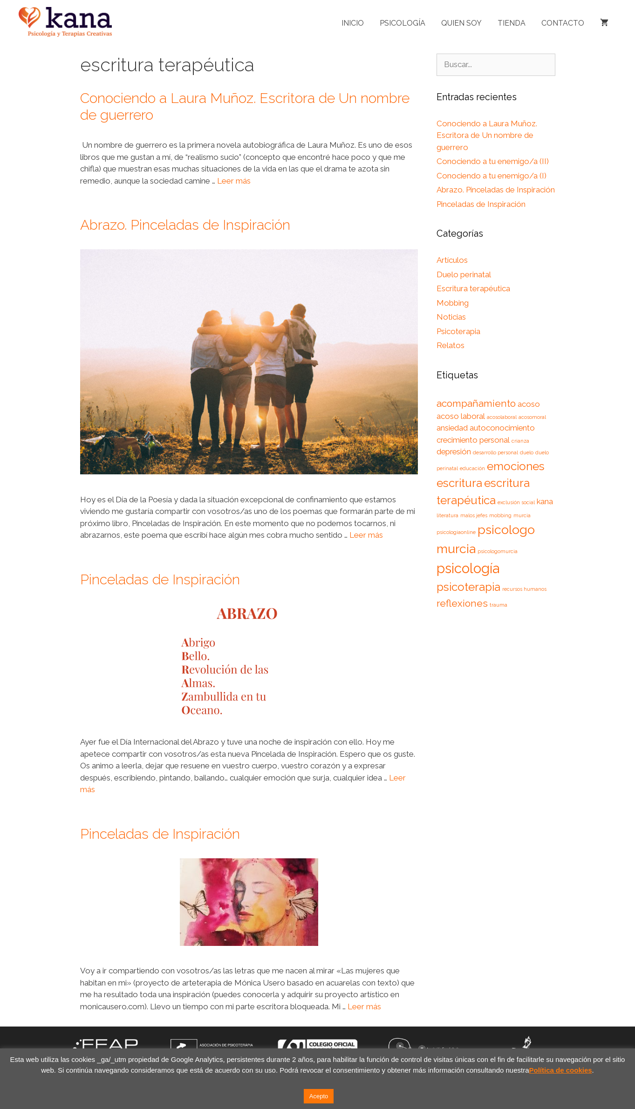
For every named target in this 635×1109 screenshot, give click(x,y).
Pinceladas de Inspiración (160, 579)
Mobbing (453, 303)
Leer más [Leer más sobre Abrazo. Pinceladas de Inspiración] (366, 535)
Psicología (402, 23)
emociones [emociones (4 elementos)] (516, 466)
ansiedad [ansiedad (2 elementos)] (452, 427)
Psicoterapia (458, 331)
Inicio (352, 23)
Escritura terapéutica (473, 288)
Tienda (512, 23)
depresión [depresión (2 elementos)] (454, 451)
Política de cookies (560, 1070)
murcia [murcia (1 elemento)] (522, 515)
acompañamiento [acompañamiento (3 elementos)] (476, 403)
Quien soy (461, 23)
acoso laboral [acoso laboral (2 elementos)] (461, 416)
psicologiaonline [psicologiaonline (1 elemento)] (456, 532)
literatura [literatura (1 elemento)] (447, 515)
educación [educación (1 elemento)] (472, 468)
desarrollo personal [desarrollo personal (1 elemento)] (495, 452)
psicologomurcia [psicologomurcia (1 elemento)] (498, 551)
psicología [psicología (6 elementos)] (468, 568)
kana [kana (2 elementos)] (545, 501)
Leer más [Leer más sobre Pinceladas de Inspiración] (364, 1006)
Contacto (562, 23)
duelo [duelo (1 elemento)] (526, 452)
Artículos (452, 260)
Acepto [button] (318, 1096)
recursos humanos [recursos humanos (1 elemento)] (524, 589)
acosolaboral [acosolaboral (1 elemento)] (502, 417)
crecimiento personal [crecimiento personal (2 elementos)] (473, 440)
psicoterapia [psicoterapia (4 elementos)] (468, 587)
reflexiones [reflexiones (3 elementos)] (462, 603)
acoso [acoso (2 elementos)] (529, 404)
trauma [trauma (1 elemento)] (498, 605)
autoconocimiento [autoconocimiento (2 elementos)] (502, 427)
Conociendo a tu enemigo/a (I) (491, 175)
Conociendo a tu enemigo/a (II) (493, 161)
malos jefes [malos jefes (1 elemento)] (473, 515)
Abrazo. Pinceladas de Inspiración (185, 225)
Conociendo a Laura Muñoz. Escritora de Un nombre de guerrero (487, 135)
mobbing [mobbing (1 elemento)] (500, 515)
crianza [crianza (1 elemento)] (520, 441)
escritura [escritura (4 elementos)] (459, 483)
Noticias (451, 317)
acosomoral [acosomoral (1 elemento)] (532, 417)
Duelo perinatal (464, 274)
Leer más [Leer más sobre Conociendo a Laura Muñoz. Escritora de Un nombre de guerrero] (234, 180)
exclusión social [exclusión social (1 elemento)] (516, 502)
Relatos (450, 345)
